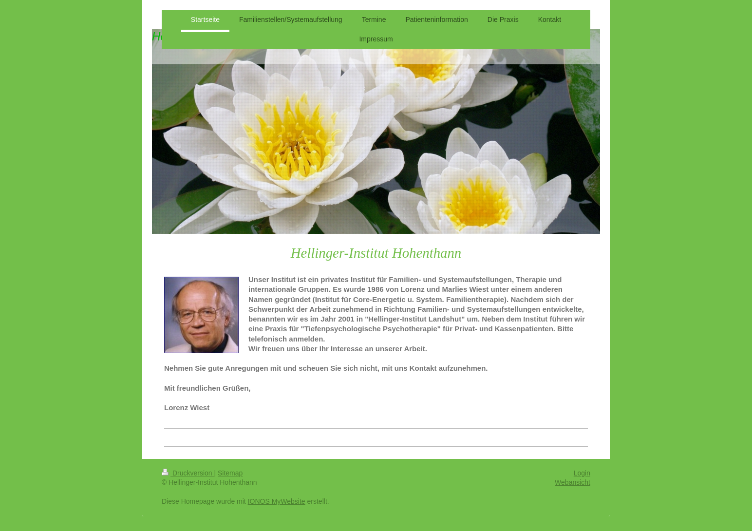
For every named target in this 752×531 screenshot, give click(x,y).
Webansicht (572, 482)
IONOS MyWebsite (276, 501)
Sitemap (230, 473)
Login (582, 473)
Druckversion (188, 473)
